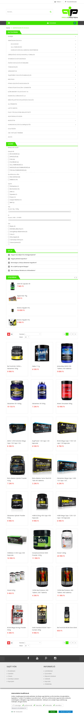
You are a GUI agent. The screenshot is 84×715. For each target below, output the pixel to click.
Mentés (53, 711)
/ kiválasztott (16, 711)
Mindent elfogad (66, 711)
